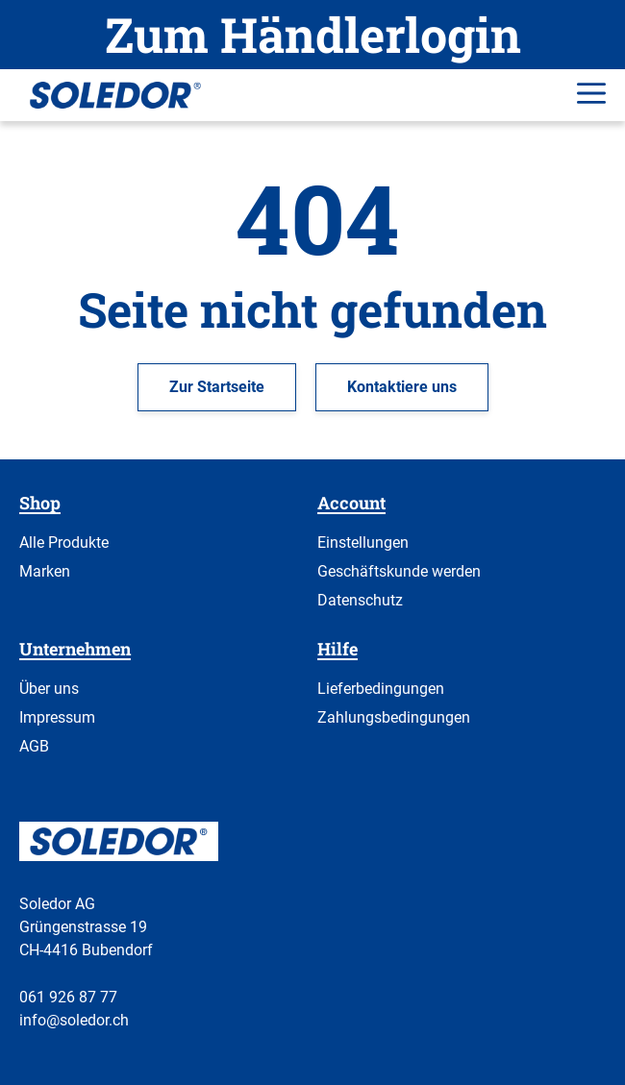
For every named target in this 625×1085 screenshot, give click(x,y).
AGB (34, 746)
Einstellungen (363, 542)
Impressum (57, 717)
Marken (44, 571)
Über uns (49, 688)
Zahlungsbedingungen (393, 717)
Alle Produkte (64, 542)
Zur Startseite (216, 387)
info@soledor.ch (74, 1020)
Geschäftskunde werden (399, 571)
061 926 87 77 (68, 997)
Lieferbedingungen (380, 688)
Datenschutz (360, 600)
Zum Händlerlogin (313, 34)
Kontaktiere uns (402, 387)
